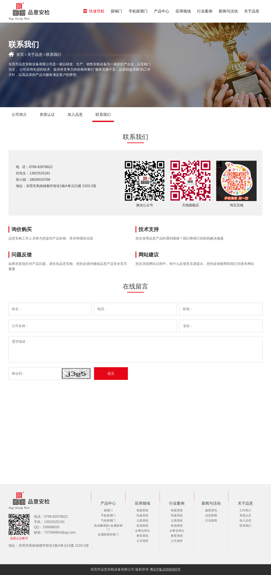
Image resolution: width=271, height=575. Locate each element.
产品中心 (161, 11)
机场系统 (142, 525)
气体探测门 (108, 520)
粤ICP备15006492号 (165, 569)
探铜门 (116, 11)
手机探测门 (138, 11)
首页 (20, 54)
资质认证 (245, 515)
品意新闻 (211, 515)
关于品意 (251, 11)
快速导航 (93, 11)
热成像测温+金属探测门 (108, 527)
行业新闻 (211, 520)
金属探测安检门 (108, 534)
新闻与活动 (228, 11)
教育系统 (142, 535)
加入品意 (245, 520)
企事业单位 (142, 530)
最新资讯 (211, 510)
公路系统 (142, 520)
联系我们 (245, 525)
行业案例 (204, 11)
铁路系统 (142, 510)
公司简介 (245, 510)
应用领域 (183, 11)
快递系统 (142, 515)
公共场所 (142, 540)
